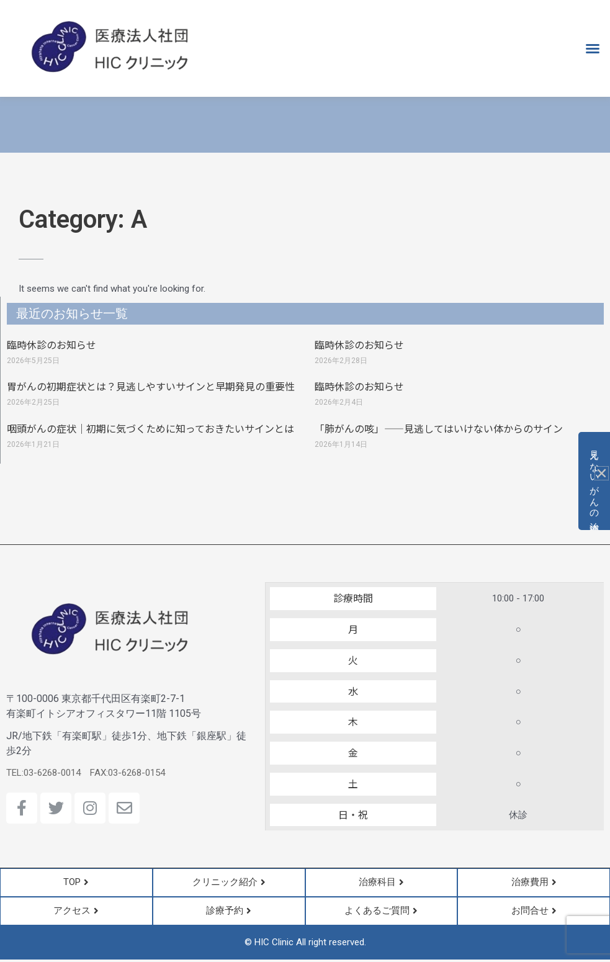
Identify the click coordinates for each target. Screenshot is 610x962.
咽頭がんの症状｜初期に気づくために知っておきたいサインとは (150, 428)
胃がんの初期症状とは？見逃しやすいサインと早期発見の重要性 (151, 386)
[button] (592, 48)
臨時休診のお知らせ (51, 344)
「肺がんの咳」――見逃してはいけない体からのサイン (439, 428)
